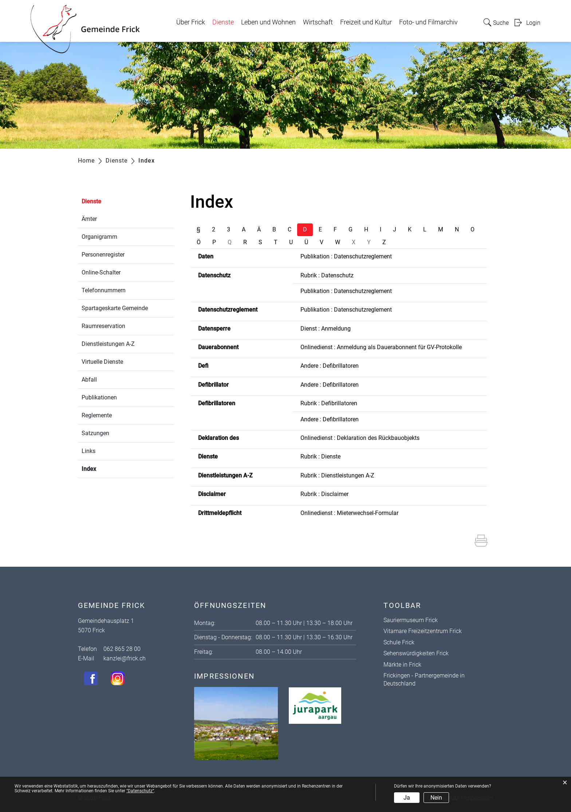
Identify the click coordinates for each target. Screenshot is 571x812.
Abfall (89, 379)
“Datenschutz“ (140, 790)
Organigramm (99, 236)
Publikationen (99, 397)
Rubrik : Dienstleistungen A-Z (337, 475)
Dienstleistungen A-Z (108, 343)
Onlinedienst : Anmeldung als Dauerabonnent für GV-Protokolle (381, 347)
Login (533, 22)
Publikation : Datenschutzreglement (346, 256)
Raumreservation (103, 326)
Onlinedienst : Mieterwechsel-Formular (349, 513)
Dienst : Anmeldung (325, 328)
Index (106, 468)
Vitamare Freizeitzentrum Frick (422, 631)
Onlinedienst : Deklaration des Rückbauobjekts (360, 437)
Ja (406, 797)
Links (88, 451)
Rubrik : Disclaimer (324, 494)
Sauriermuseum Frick (410, 620)
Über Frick (190, 22)
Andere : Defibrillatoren (329, 365)
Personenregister (103, 254)
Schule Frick (398, 642)
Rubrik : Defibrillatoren (328, 403)
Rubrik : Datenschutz (327, 275)
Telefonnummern (104, 290)
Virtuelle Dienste (102, 361)
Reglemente (97, 415)
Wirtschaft (318, 22)
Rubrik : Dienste (320, 456)
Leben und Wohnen (268, 22)
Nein (436, 797)
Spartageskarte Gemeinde (115, 308)
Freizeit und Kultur (366, 22)
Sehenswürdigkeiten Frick (416, 653)
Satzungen (95, 433)
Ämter (89, 218)
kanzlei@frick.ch (124, 658)
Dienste (223, 22)
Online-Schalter (101, 272)
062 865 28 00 (122, 648)
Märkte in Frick (402, 664)
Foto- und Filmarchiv (428, 22)
